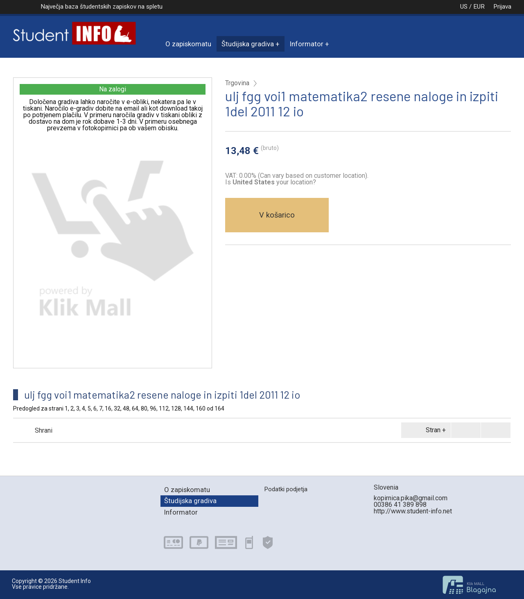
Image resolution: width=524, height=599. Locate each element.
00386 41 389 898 (400, 504)
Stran (424, 430)
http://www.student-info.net (413, 511)
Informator (306, 44)
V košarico (277, 215)
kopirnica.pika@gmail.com (410, 498)
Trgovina (237, 83)
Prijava (502, 6)
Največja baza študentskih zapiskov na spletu (102, 6)
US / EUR (464, 6)
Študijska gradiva (247, 44)
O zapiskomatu (188, 44)
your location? (274, 182)
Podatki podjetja (285, 489)
